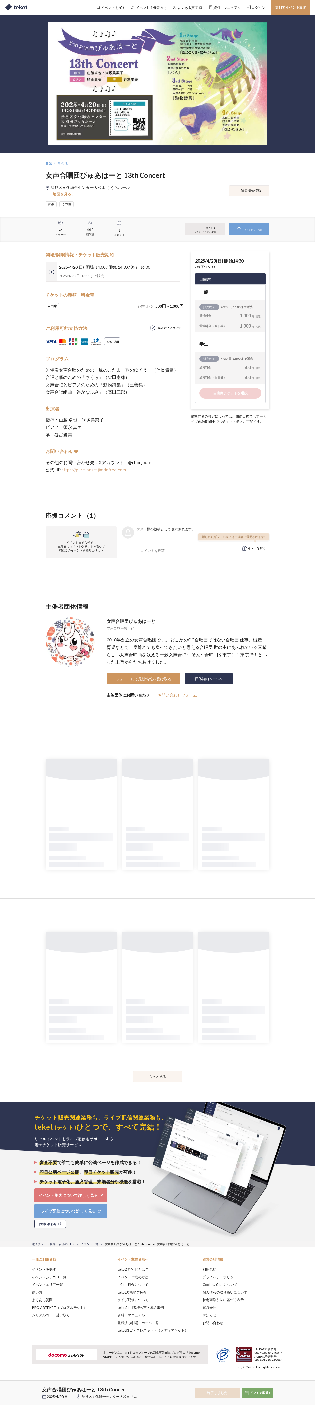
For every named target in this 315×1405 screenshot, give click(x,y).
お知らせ (209, 1315)
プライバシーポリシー (220, 1277)
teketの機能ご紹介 (132, 1292)
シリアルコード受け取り (51, 1315)
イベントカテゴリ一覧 (49, 1277)
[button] (24, 1387)
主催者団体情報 (249, 190)
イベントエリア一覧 (47, 1284)
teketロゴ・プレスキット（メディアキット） (152, 1330)
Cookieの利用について (220, 1284)
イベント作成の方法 (132, 1277)
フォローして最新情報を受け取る (143, 679)
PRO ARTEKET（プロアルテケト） (59, 1307)
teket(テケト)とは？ (133, 1269)
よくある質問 (42, 1300)
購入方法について (169, 328)
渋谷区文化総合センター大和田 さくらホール (116, 1396)
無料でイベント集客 (290, 7)
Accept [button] (280, 1380)
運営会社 (209, 1307)
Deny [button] (255, 1381)
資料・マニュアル (131, 1315)
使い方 (37, 1292)
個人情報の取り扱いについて (225, 1292)
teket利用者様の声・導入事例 (140, 1307)
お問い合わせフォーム (177, 695)
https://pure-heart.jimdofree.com (93, 469)
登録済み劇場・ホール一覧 (138, 1323)
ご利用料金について (132, 1284)
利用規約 (209, 1269)
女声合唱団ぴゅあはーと (131, 621)
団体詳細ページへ (209, 679)
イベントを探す (44, 1269)
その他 (63, 163)
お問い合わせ (213, 1323)
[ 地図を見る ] (62, 194)
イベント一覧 (89, 1244)
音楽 (49, 163)
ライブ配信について (132, 1300)
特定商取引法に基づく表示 (223, 1300)
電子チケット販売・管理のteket (53, 1244)
